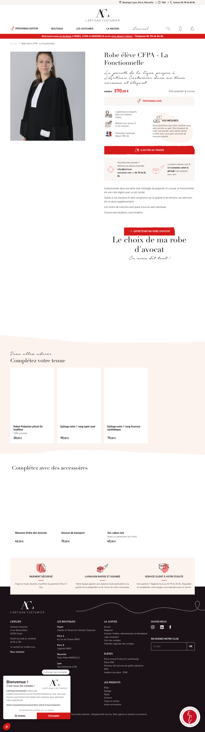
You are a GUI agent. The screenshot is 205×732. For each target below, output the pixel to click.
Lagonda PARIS (64, 648)
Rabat (106, 694)
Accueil (13, 43)
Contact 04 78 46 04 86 (182, 2)
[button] (7, 726)
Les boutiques (66, 621)
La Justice (110, 621)
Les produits (112, 682)
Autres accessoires (112, 704)
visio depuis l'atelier (122, 36)
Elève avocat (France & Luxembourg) (121, 658)
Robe (106, 687)
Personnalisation (24, 28)
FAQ (162, 2)
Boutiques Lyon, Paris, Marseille (136, 2)
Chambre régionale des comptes (119, 643)
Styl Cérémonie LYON (67, 666)
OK (190, 646)
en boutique (65, 36)
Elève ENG (109, 662)
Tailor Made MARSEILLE (68, 657)
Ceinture (108, 697)
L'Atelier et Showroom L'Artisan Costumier (76, 630)
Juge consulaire (111, 636)
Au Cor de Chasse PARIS (68, 639)
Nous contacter (17, 651)
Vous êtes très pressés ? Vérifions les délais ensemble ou (131, 169)
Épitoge (107, 691)
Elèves (108, 653)
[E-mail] (169, 646)
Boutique (56, 28)
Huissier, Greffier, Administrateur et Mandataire (126, 633)
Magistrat (108, 630)
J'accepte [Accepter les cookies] (53, 716)
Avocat (107, 626)
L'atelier (15, 621)
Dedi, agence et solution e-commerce (129, 714)
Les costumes (83, 28)
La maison (111, 28)
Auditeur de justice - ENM (115, 672)
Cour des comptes (112, 640)
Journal (138, 28)
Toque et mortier (111, 701)
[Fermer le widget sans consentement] (56, 672)
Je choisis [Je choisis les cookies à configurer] (20, 716)
